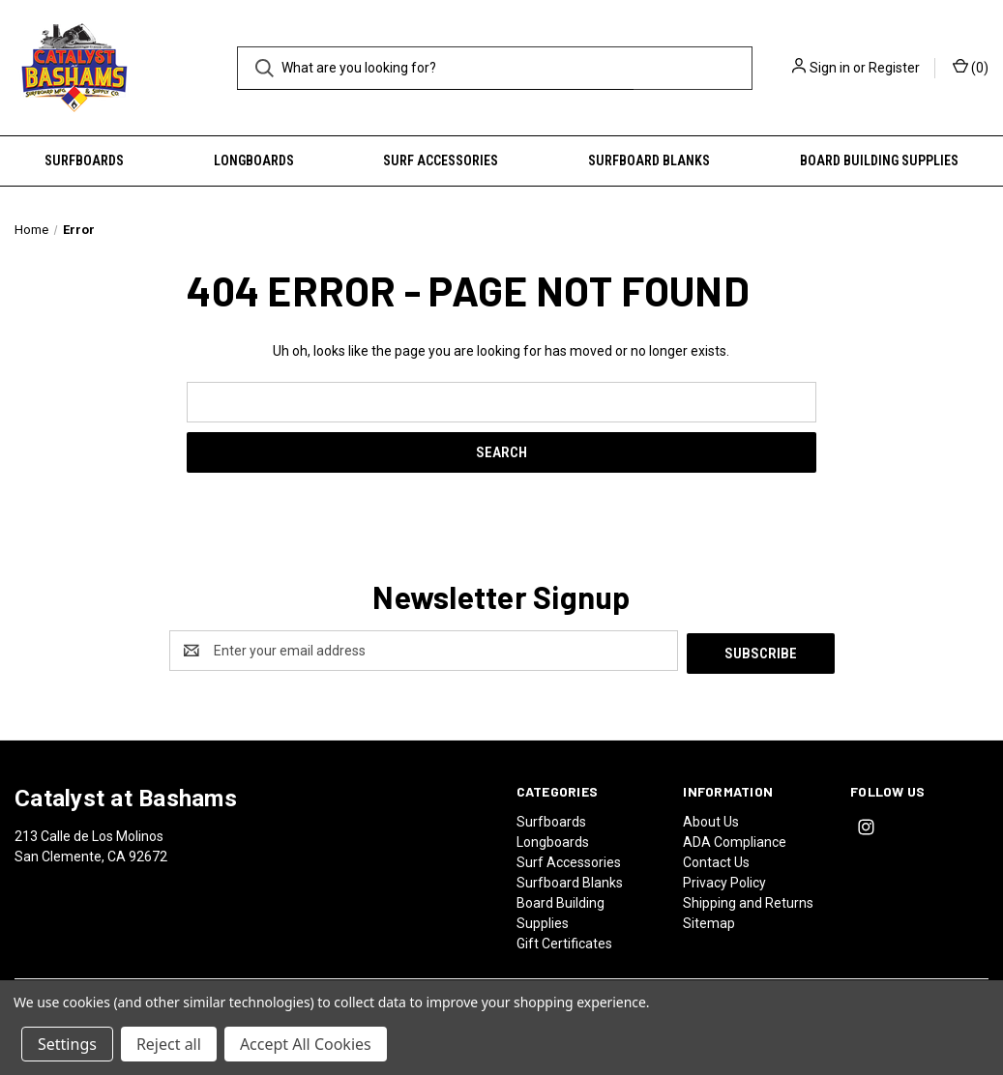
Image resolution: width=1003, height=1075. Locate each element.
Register (894, 67)
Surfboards (84, 160)
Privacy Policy (724, 879)
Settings (67, 1044)
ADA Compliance (734, 839)
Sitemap (709, 920)
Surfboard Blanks (649, 160)
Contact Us (716, 859)
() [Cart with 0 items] (970, 66)
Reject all (168, 1044)
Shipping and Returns (748, 900)
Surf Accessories (440, 160)
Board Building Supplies (879, 160)
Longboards (254, 160)
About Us (711, 819)
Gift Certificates (564, 940)
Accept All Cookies (305, 1044)
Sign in (830, 67)
